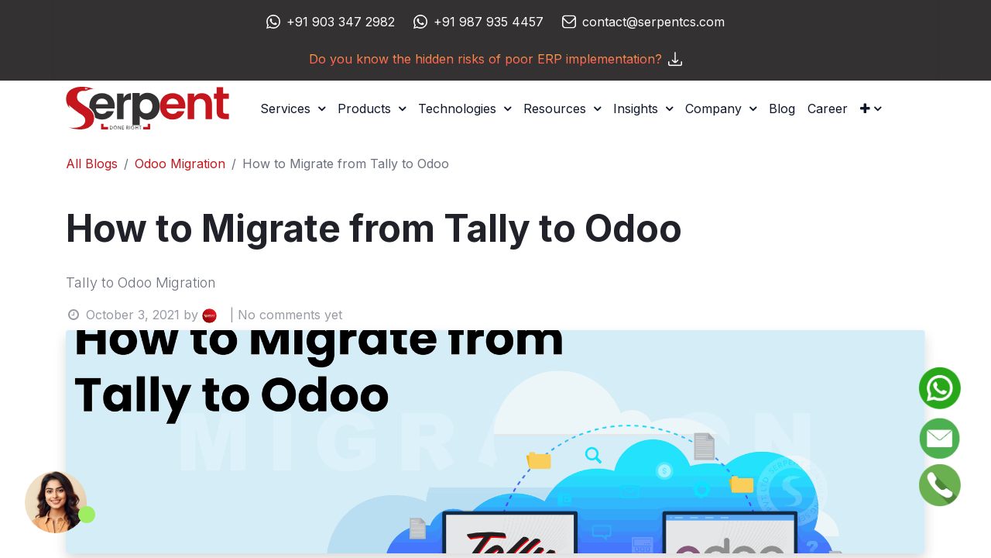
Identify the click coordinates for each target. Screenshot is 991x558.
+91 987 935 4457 (489, 21)
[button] (870, 108)
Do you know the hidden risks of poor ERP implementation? (495, 59)
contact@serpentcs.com (653, 21)
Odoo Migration (180, 163)
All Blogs (92, 163)
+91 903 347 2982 (340, 21)
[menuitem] (782, 108)
